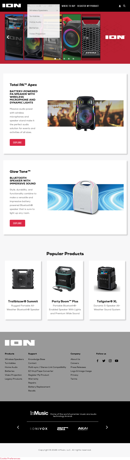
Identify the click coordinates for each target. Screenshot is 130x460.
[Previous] (8, 37)
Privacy (74, 375)
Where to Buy (68, 6)
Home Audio (11, 367)
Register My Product (38, 375)
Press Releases (78, 367)
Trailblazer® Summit (23, 301)
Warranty (33, 379)
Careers (75, 363)
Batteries (9, 371)
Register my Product (88, 6)
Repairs (32, 382)
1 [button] (55, 61)
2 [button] (60, 61)
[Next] (122, 37)
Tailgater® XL (107, 301)
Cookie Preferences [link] (10, 458)
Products (34, 5)
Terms (74, 379)
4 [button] (69, 61)
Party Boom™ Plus (65, 301)
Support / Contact (50, 6)
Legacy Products (13, 379)
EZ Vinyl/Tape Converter (40, 371)
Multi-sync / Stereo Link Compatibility (47, 367)
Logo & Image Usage (81, 371)
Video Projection (13, 375)
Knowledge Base (36, 359)
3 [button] (64, 61)
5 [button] (74, 61)
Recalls (31, 390)
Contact (32, 363)
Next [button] (107, 427)
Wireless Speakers (14, 359)
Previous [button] (18, 427)
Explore (17, 142)
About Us (75, 359)
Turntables (10, 363)
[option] (65, 37)
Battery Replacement (39, 387)
